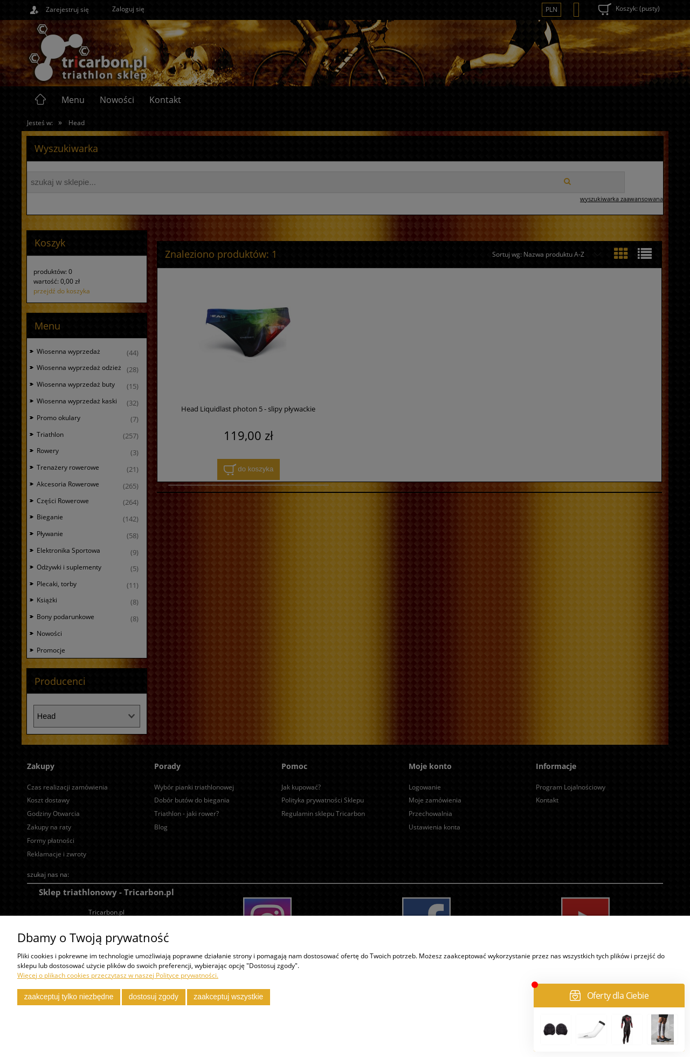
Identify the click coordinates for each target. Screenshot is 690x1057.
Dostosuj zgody (153, 997)
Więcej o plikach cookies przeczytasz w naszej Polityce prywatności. (117, 975)
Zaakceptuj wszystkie (228, 997)
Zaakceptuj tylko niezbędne (69, 997)
